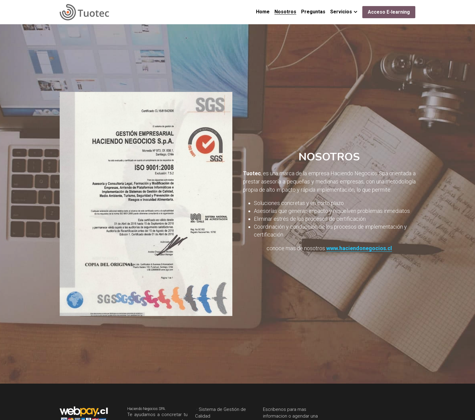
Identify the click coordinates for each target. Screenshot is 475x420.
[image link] (84, 11)
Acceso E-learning (389, 12)
